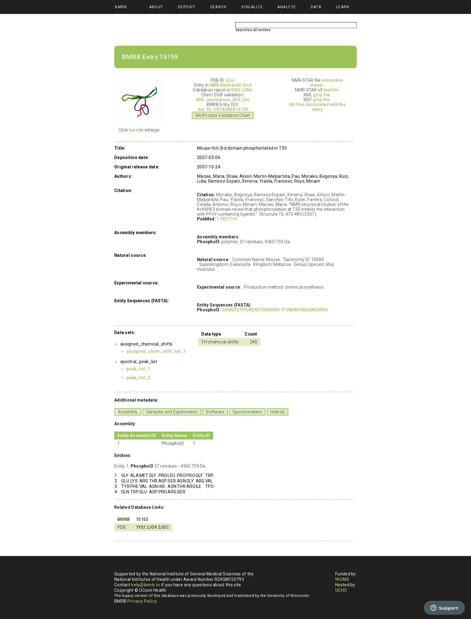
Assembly (128, 411)
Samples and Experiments (172, 411)
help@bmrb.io (145, 584)
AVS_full (240, 99)
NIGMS (342, 579)
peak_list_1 (138, 368)
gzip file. (322, 94)
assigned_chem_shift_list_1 (155, 351)
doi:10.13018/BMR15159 (223, 109)
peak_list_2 (138, 377)
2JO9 (151, 527)
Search (218, 7)
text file (331, 90)
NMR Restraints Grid (231, 85)
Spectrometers (247, 411)
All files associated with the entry (317, 107)
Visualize (252, 7)
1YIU (140, 527)
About (156, 7)
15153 (142, 519)
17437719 (227, 219)
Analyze (286, 7)
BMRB (123, 519)
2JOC (163, 527)
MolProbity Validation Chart (222, 115)
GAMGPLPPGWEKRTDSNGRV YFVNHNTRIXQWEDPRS (275, 309)
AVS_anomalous (213, 99)
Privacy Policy (142, 601)
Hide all (277, 411)
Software (215, 411)
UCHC (341, 590)
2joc (230, 80)
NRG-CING (241, 90)
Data (316, 7)
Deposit (186, 7)
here (134, 129)
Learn (342, 7)
